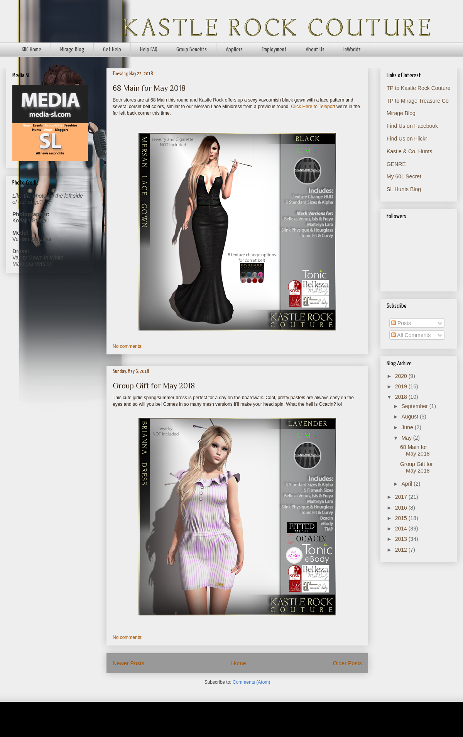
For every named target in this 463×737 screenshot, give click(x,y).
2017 (402, 497)
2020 (402, 376)
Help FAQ (148, 50)
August (410, 416)
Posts (401, 323)
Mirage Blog (72, 50)
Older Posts (347, 663)
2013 (402, 539)
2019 (402, 386)
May (407, 438)
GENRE (396, 164)
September (415, 406)
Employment (274, 50)
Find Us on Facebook (412, 126)
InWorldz (351, 50)
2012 (402, 550)
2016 (402, 508)
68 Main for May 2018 (149, 88)
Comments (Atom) (251, 682)
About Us (315, 50)
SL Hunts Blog (404, 189)
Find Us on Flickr (407, 139)
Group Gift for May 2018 (154, 385)
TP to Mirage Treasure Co (418, 101)
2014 (402, 528)
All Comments (411, 335)
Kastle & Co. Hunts (409, 151)
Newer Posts (128, 663)
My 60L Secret (404, 176)
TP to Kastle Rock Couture (418, 88)
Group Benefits (191, 50)
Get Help (112, 50)
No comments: (127, 346)
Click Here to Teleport (313, 106)
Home (238, 663)
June (407, 427)
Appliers (234, 50)
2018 (402, 397)
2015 (402, 518)
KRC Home (31, 50)
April (407, 484)
